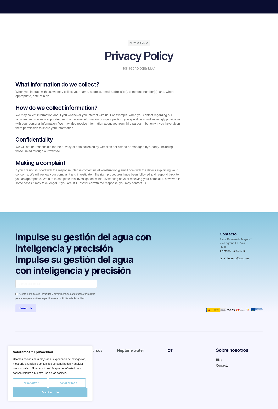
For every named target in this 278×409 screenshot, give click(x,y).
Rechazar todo (67, 383)
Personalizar (30, 383)
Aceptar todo (50, 392)
